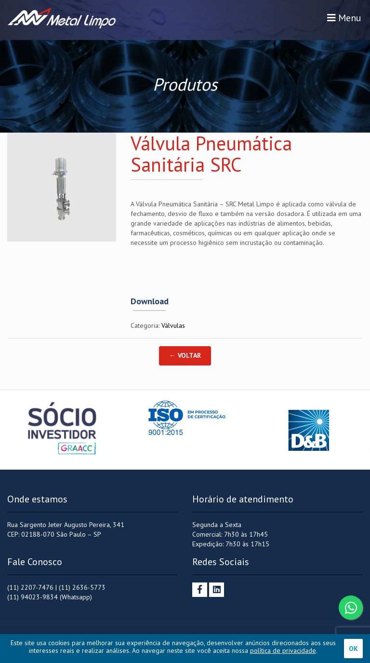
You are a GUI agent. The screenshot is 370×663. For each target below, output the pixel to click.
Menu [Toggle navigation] (344, 18)
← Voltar (185, 355)
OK (353, 648)
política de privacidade (283, 650)
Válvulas (173, 325)
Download (150, 301)
